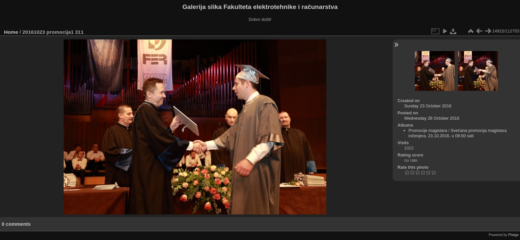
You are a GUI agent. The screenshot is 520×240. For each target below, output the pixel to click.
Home (11, 32)
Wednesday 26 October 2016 (431, 118)
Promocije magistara (428, 130)
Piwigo (513, 235)
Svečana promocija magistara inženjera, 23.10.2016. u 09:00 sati (458, 133)
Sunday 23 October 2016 (427, 105)
